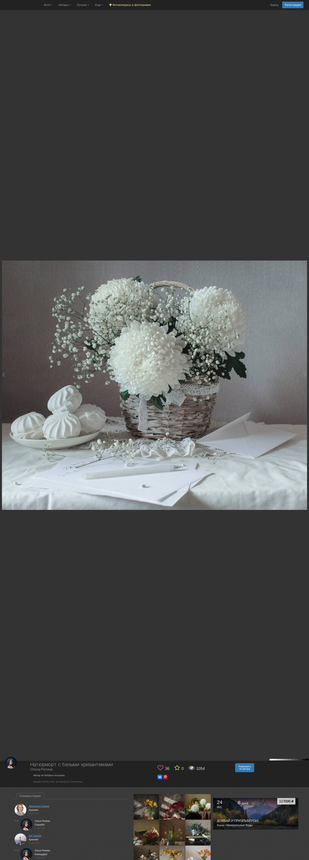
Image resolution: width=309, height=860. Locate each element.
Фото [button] (48, 5)
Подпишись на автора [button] (244, 767)
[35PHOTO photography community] (21, 5)
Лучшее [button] (83, 5)
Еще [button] (99, 5)
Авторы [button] (65, 5)
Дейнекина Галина (39, 806)
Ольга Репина (41, 769)
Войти (274, 5)
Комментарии (30, 796)
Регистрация (293, 5)
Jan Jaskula (35, 835)
